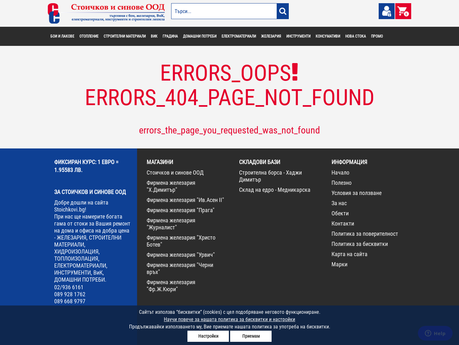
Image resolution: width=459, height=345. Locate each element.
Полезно (342, 182)
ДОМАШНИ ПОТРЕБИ (199, 36)
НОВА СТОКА (355, 36)
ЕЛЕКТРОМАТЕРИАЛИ (239, 36)
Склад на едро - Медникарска (274, 189)
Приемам (251, 336)
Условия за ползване (357, 193)
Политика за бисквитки (360, 244)
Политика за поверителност (365, 233)
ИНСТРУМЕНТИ (298, 36)
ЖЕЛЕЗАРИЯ (271, 36)
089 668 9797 (69, 301)
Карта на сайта (350, 254)
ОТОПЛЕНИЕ (88, 36)
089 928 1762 (69, 294)
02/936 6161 (69, 287)
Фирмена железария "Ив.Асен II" (185, 200)
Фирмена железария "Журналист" (171, 224)
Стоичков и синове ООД (175, 172)
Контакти (343, 223)
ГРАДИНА (170, 36)
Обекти (340, 213)
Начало (340, 172)
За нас (339, 203)
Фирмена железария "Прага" (181, 210)
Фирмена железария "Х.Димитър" (171, 186)
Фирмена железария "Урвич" (181, 254)
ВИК (154, 36)
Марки (339, 264)
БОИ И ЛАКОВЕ (62, 36)
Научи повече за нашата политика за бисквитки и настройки (229, 319)
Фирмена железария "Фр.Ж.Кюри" (171, 285)
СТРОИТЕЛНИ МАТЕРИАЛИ (125, 36)
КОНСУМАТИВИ (328, 36)
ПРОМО (377, 36)
